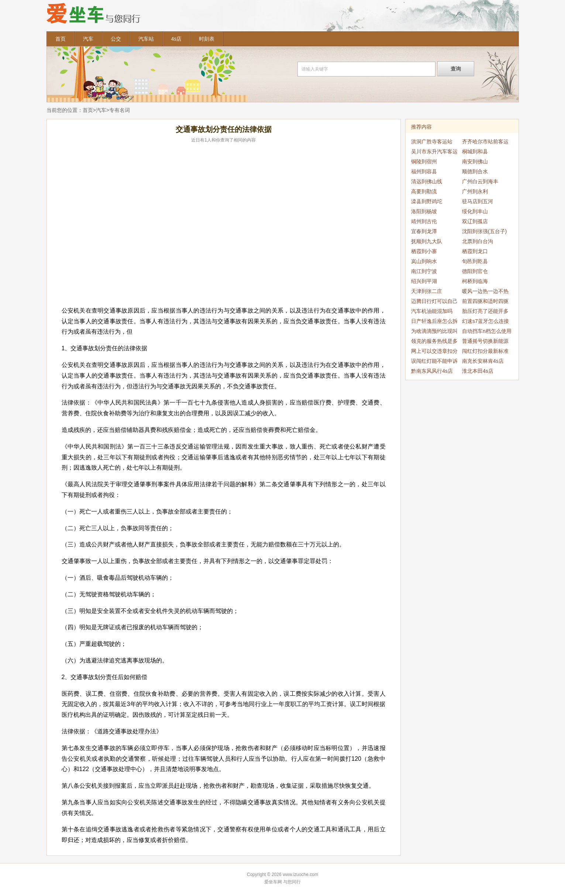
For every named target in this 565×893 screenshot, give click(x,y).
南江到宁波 (424, 271)
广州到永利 (475, 191)
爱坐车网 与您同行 (282, 882)
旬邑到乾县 (475, 261)
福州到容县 (424, 171)
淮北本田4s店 (477, 371)
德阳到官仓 (475, 271)
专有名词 (119, 110)
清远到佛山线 (426, 181)
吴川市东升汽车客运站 (434, 153)
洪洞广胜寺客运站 (431, 141)
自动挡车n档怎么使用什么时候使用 (486, 332)
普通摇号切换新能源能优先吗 (485, 342)
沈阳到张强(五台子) (484, 231)
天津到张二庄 (426, 291)
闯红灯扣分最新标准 (485, 351)
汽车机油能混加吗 (431, 311)
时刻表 (206, 39)
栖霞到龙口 (475, 251)
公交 (116, 39)
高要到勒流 (424, 191)
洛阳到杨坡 (424, 211)
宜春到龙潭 (424, 231)
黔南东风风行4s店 (432, 371)
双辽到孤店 (475, 221)
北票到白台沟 (477, 241)
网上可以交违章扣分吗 (434, 352)
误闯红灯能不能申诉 (434, 361)
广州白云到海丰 (480, 181)
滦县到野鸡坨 (426, 201)
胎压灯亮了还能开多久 (485, 312)
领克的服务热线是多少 (434, 342)
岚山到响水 (424, 261)
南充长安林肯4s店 (483, 361)
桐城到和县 (475, 151)
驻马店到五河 (477, 201)
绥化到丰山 (475, 211)
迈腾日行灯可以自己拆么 (434, 302)
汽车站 (146, 39)
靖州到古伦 (424, 221)
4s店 (176, 39)
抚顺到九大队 (426, 241)
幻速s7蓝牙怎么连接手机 (485, 322)
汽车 (88, 39)
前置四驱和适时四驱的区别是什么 (485, 302)
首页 (60, 39)
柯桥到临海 (475, 281)
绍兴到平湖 (424, 281)
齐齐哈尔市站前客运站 (485, 143)
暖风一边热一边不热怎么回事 (485, 292)
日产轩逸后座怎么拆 (434, 321)
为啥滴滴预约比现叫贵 (434, 332)
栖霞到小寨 (424, 251)
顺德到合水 (475, 171)
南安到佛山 (475, 161)
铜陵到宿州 (424, 161)
